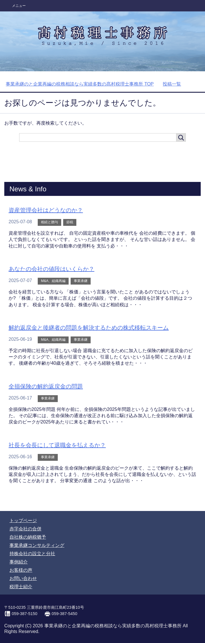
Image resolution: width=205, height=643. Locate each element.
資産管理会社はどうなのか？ (46, 210)
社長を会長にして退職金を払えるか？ (57, 445)
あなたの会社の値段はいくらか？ (51, 269)
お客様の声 (20, 570)
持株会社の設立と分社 (32, 553)
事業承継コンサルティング (36, 545)
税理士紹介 (20, 586)
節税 (69, 222)
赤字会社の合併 (25, 528)
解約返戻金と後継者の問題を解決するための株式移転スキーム (89, 327)
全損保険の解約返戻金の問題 (46, 386)
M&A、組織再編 (53, 281)
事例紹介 (18, 561)
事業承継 (80, 281)
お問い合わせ (23, 578)
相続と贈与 (49, 222)
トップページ (23, 520)
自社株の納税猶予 (27, 537)
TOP (80, 84)
